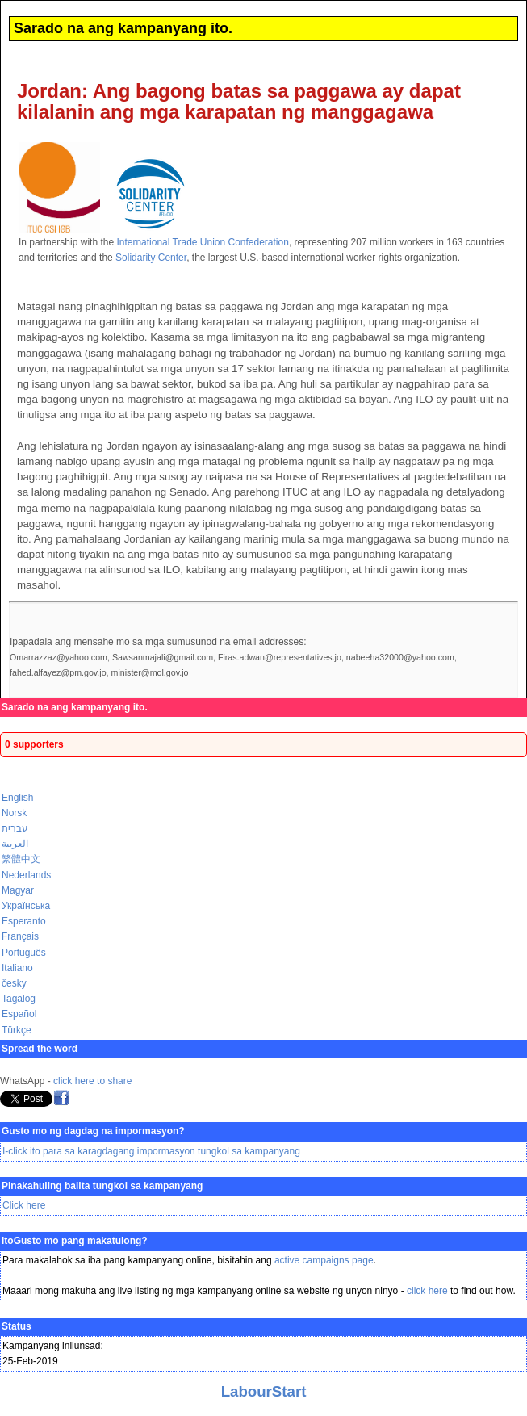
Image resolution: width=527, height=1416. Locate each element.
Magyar (18, 890)
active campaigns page (324, 1260)
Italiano (17, 968)
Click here (23, 1205)
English (17, 797)
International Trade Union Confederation (202, 242)
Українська (26, 905)
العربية (15, 843)
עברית (15, 828)
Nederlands (26, 875)
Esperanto (24, 921)
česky (14, 983)
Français (20, 936)
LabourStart (264, 1391)
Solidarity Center (150, 257)
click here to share (92, 1081)
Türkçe (16, 1030)
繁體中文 (21, 859)
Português (24, 952)
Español (19, 1014)
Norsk (14, 813)
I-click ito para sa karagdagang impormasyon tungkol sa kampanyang (151, 1151)
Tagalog (19, 998)
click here (427, 1291)
